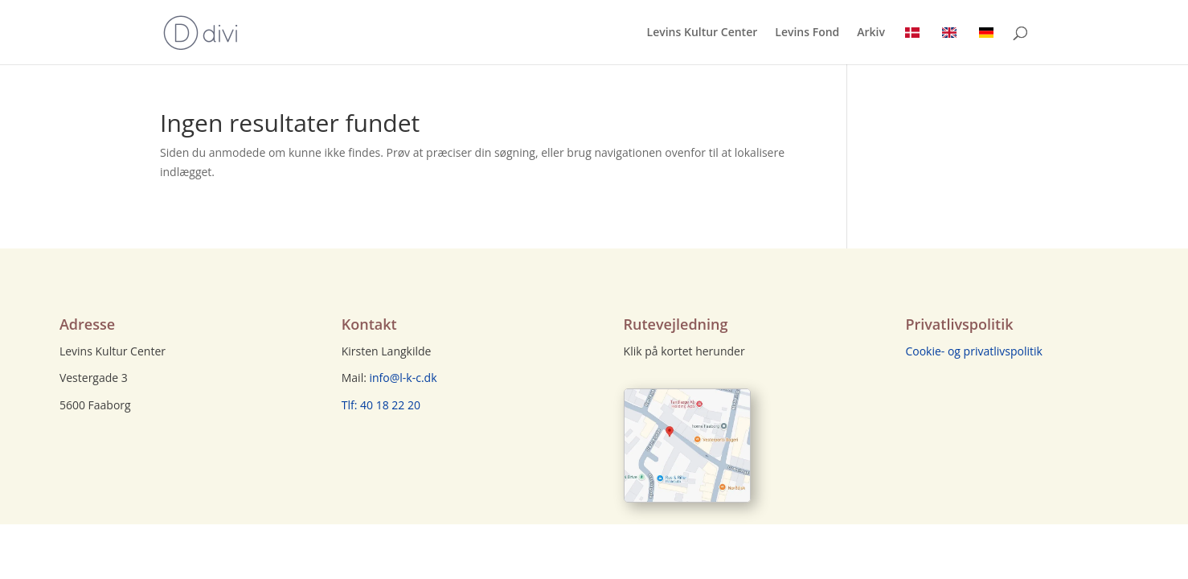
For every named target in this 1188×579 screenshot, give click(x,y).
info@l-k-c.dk (403, 377)
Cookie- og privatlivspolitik (973, 351)
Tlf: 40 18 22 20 (381, 405)
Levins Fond (807, 33)
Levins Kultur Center (702, 33)
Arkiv (871, 33)
